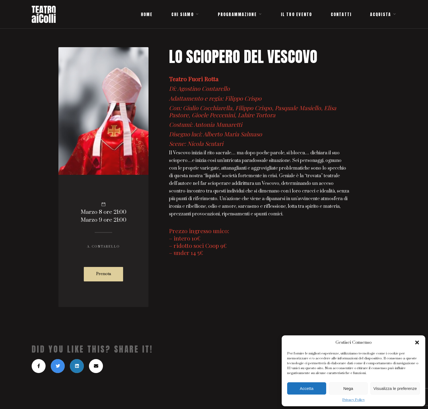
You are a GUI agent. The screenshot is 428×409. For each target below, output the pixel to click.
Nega (348, 388)
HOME (147, 14)
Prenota (103, 274)
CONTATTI (341, 14)
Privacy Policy (353, 400)
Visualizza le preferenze (395, 388)
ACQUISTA (380, 14)
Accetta (306, 388)
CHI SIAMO (182, 14)
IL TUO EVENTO (296, 14)
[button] (417, 342)
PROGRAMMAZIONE (237, 14)
